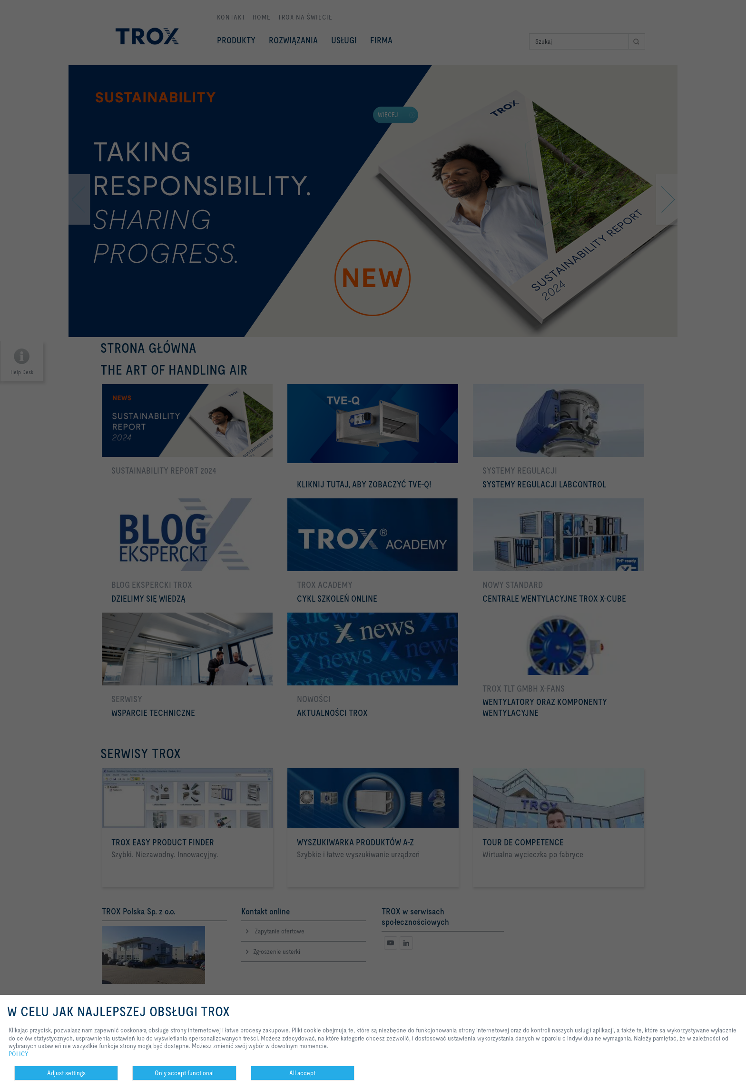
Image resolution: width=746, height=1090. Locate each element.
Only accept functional (184, 1073)
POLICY (19, 1054)
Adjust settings (66, 1073)
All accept (302, 1073)
